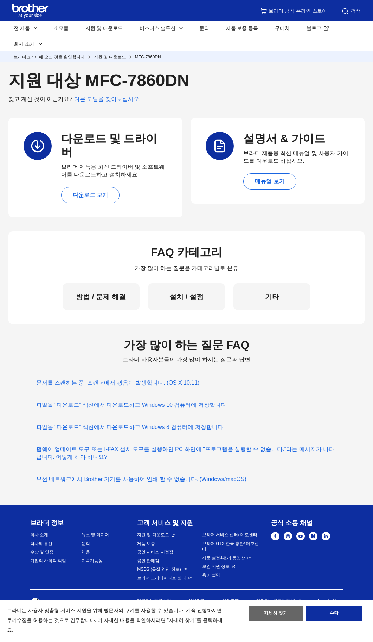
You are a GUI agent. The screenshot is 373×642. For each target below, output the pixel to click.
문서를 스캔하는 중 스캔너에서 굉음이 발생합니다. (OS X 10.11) (118, 383)
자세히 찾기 (276, 614)
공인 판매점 (148, 560)
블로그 (314, 28)
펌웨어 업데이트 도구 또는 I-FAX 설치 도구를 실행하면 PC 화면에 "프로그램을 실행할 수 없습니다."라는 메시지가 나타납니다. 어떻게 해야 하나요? (185, 453)
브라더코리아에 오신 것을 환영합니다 (49, 56)
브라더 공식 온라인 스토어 (293, 11)
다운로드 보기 (90, 195)
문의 (204, 28)
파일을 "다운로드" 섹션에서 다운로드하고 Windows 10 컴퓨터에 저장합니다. (132, 405)
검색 (351, 11)
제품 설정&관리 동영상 (223, 558)
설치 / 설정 (186, 297)
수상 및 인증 (42, 552)
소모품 (61, 28)
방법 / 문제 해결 (101, 297)
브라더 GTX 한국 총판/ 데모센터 (230, 546)
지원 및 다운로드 (104, 28)
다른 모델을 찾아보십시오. (107, 99)
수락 (334, 614)
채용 (86, 552)
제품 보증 (146, 543)
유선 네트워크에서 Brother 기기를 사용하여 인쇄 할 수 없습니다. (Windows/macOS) (141, 479)
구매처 (282, 28)
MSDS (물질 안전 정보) (159, 569)
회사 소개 (39, 534)
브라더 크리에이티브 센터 (161, 578)
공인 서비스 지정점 (155, 552)
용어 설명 (211, 575)
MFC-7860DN (148, 56)
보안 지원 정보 (216, 566)
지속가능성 (92, 560)
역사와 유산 (41, 543)
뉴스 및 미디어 (95, 534)
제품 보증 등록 (242, 28)
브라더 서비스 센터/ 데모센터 (229, 534)
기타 (272, 297)
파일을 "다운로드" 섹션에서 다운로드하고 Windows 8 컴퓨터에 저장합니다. (130, 427)
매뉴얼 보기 (269, 181)
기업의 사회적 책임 (48, 560)
